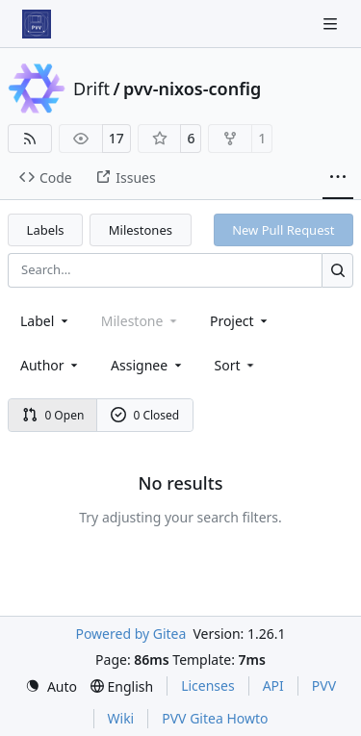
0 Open (53, 415)
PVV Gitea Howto (215, 718)
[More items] (337, 178)
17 (116, 138)
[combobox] (46, 321)
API (273, 685)
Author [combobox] (50, 365)
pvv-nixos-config (192, 88)
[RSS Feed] (30, 138)
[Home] (37, 24)
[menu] (236, 365)
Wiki (121, 718)
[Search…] (337, 270)
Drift (91, 88)
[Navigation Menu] (332, 23)
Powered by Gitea (130, 633)
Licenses (208, 685)
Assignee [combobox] (148, 365)
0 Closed (145, 415)
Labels (45, 230)
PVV (324, 685)
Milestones (140, 230)
